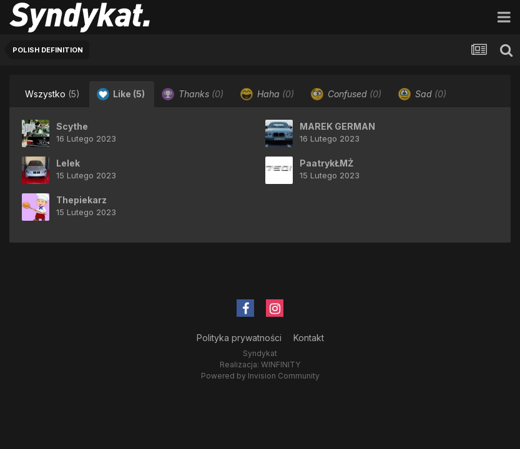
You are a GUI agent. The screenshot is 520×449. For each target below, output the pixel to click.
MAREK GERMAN (337, 126)
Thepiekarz (81, 200)
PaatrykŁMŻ (326, 163)
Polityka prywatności (239, 337)
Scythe (72, 126)
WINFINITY (280, 364)
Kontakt (308, 337)
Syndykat (260, 353)
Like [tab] (121, 94)
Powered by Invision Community (260, 375)
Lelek (68, 163)
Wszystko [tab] (52, 94)
